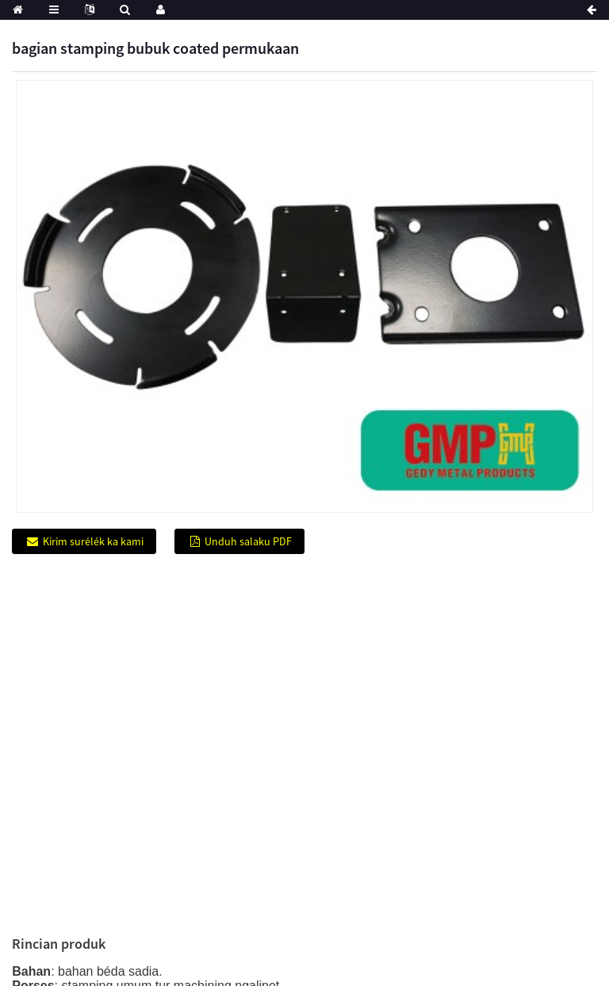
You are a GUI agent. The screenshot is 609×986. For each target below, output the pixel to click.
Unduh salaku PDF (248, 541)
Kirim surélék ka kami (93, 541)
